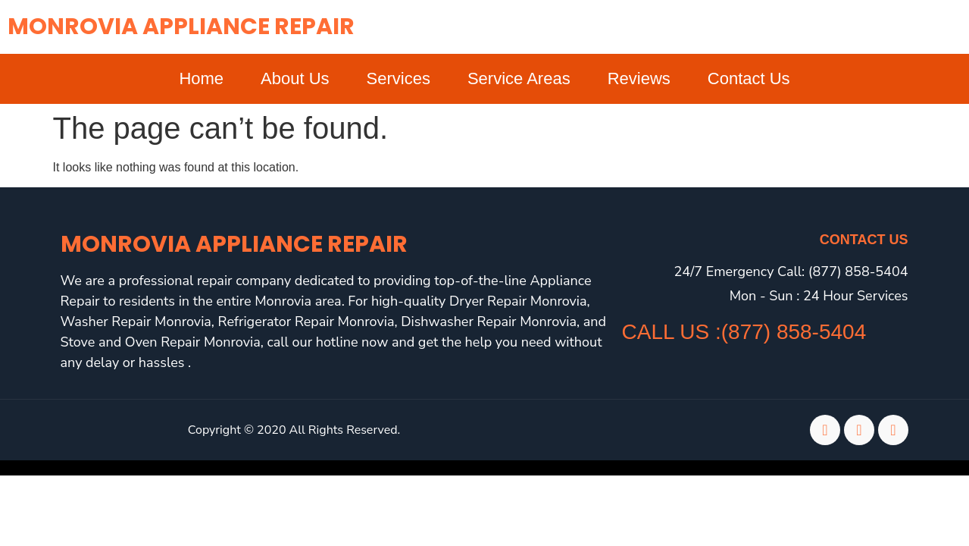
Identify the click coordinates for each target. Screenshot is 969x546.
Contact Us (749, 78)
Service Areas (518, 78)
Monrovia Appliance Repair (181, 26)
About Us (295, 78)
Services (398, 78)
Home (201, 78)
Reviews (639, 78)
